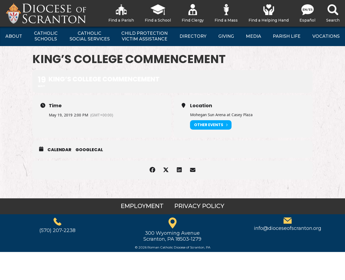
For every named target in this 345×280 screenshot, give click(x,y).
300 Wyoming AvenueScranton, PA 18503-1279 (172, 236)
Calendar (59, 150)
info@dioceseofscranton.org (287, 228)
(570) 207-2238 (57, 230)
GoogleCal (89, 150)
